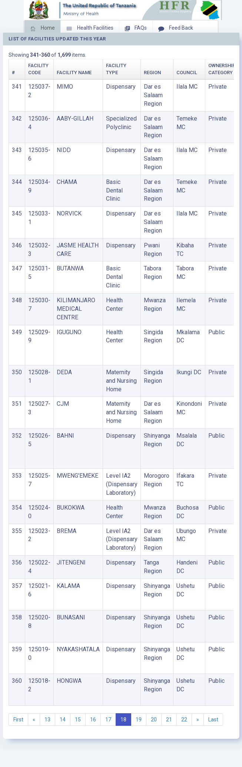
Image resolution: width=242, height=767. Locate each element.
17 (108, 719)
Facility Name (74, 72)
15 (78, 719)
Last (213, 719)
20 (154, 719)
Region (152, 72)
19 (139, 719)
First (18, 719)
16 (93, 719)
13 (47, 719)
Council (186, 72)
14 (63, 719)
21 (169, 719)
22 (184, 719)
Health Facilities (89, 28)
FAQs (136, 28)
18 (123, 719)
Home (42, 28)
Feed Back (175, 28)
